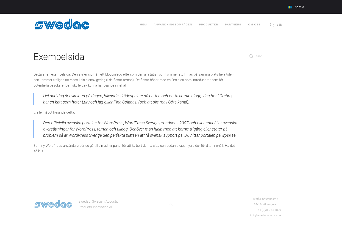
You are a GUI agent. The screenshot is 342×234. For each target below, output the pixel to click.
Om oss (254, 24)
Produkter (208, 24)
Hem (143, 24)
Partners (233, 24)
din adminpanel (110, 146)
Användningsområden (173, 24)
